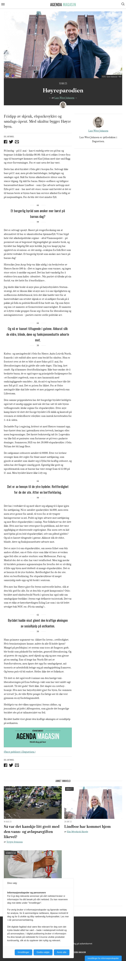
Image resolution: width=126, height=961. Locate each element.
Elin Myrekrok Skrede (77, 831)
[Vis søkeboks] (123, 4)
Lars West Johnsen (64, 97)
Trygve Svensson (15, 842)
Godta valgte (43, 952)
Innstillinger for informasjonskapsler (103, 958)
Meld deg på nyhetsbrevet (79, 943)
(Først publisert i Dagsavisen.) (19, 751)
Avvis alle (61, 952)
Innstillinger (23, 952)
